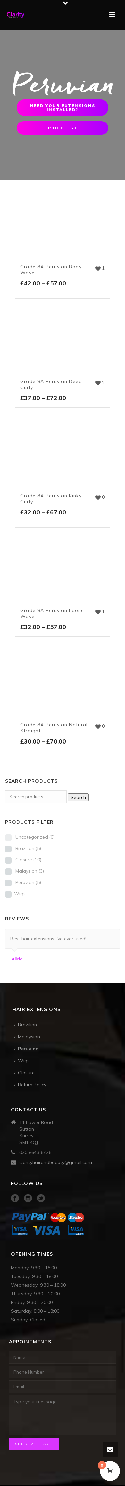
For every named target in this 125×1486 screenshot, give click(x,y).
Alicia (17, 959)
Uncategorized (35, 837)
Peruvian (28, 882)
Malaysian (29, 871)
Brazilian (28, 848)
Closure (28, 860)
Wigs (20, 894)
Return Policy (30, 1085)
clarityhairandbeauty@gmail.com (55, 1162)
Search (78, 797)
